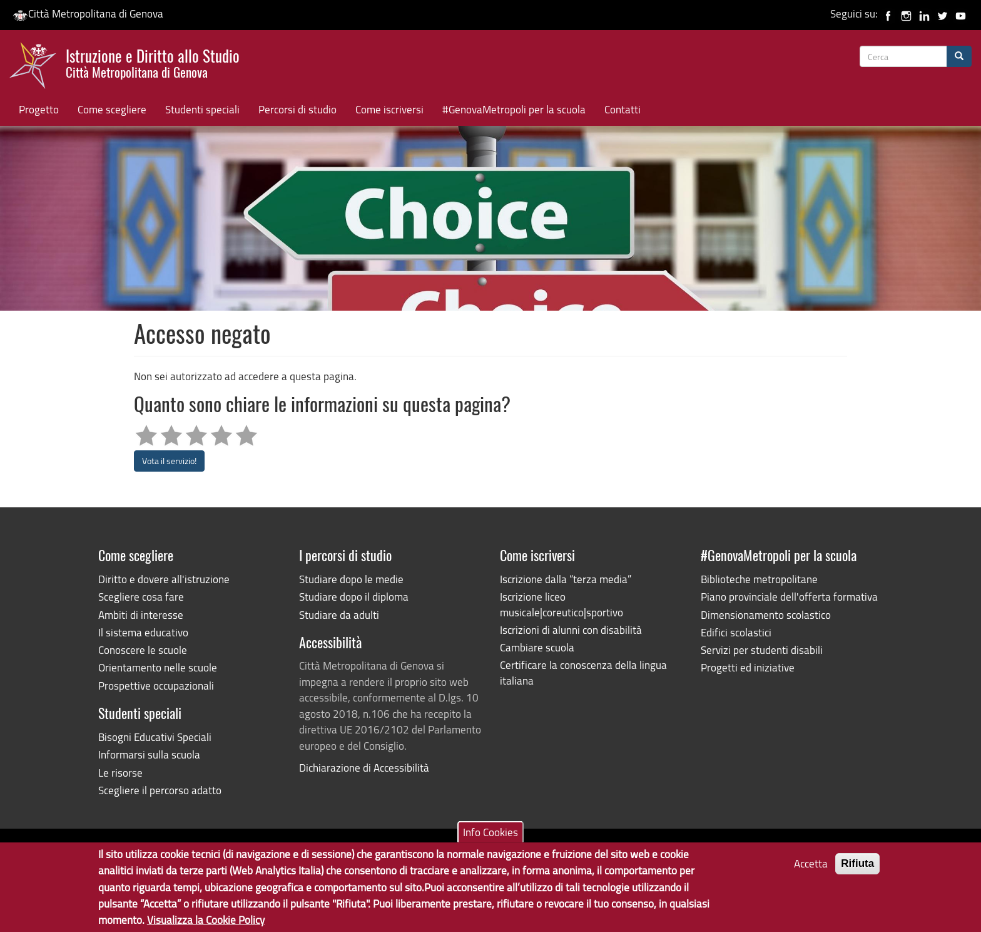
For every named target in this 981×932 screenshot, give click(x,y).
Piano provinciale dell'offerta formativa (789, 596)
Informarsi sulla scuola (149, 754)
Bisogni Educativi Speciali (154, 737)
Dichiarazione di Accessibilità (364, 767)
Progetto (39, 109)
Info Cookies (490, 838)
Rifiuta (857, 870)
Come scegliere (112, 109)
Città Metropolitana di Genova (88, 13)
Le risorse (120, 772)
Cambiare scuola (537, 647)
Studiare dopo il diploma (354, 596)
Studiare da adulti (339, 615)
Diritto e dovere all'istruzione (164, 579)
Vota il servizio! (169, 461)
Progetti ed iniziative (748, 667)
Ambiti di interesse (140, 615)
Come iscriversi (389, 109)
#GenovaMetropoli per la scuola (514, 109)
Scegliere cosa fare (141, 596)
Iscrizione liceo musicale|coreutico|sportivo (561, 604)
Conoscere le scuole (142, 650)
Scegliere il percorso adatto (159, 790)
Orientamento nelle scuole (157, 667)
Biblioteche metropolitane (759, 579)
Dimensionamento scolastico (766, 615)
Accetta (811, 869)
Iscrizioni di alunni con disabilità (571, 630)
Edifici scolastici (736, 632)
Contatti (622, 109)
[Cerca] (959, 56)
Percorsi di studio (297, 109)
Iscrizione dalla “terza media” (565, 579)
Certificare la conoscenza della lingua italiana (583, 672)
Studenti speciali (202, 109)
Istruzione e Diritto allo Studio (153, 62)
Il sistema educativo (143, 632)
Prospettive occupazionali (156, 685)
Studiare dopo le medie (351, 579)
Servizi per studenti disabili (762, 650)
